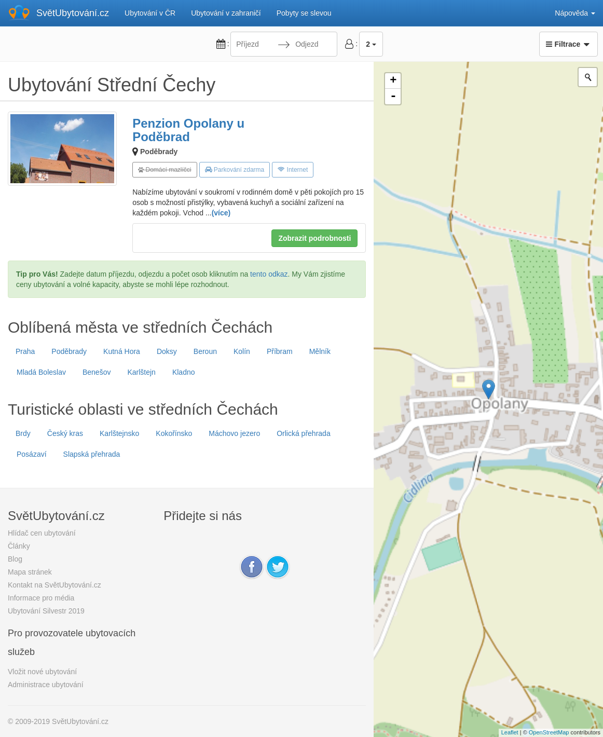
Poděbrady (158, 151)
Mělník (320, 351)
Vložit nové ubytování (42, 671)
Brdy (23, 433)
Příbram (280, 351)
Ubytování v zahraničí (226, 13)
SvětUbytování (72, 13)
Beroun (205, 351)
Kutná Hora (121, 351)
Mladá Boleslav (41, 372)
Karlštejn (141, 372)
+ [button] (393, 81)
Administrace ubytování (46, 684)
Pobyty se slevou (304, 13)
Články (19, 546)
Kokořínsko (174, 433)
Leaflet (509, 732)
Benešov (97, 372)
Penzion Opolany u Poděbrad (188, 130)
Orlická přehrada (304, 433)
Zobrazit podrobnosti (314, 238)
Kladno (183, 372)
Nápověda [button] (575, 13)
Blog (15, 559)
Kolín (242, 351)
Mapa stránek (30, 572)
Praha (25, 351)
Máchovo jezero (234, 433)
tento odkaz (268, 274)
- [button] (393, 96)
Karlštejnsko (119, 433)
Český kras (65, 433)
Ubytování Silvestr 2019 (46, 611)
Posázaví (32, 454)
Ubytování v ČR (150, 13)
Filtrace (568, 44)
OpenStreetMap (549, 732)
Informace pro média (41, 598)
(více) (221, 213)
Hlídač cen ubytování (42, 533)
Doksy (167, 351)
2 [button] (371, 44)
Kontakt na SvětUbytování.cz (54, 585)
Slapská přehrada (91, 454)
